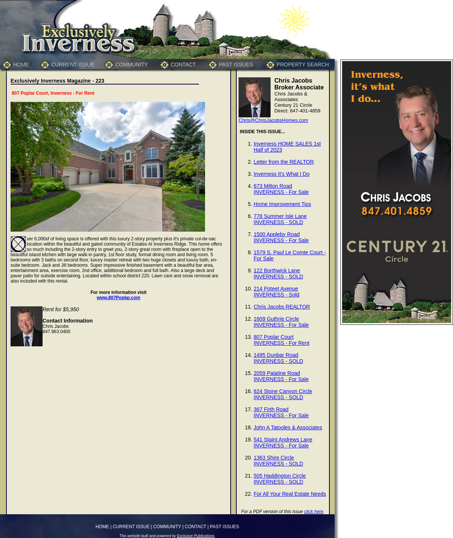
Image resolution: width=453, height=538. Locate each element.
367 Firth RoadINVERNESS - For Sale (281, 412)
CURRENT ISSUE (72, 64)
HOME (21, 64)
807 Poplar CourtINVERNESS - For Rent (281, 340)
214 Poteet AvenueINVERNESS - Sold (276, 292)
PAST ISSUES (236, 64)
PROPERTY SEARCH (303, 64)
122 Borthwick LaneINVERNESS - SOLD (278, 273)
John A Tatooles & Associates (288, 427)
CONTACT (183, 64)
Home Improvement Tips (282, 204)
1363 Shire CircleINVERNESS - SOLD (278, 461)
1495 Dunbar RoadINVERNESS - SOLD (278, 358)
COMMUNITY (131, 64)
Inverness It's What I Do (281, 174)
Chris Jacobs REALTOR (282, 307)
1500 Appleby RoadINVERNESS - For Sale (281, 237)
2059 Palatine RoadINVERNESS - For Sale (281, 376)
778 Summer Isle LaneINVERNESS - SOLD (280, 219)
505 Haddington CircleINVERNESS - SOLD (280, 479)
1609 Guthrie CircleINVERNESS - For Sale (281, 322)
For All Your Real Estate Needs (290, 494)
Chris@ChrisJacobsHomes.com (273, 120)
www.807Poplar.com (119, 297)
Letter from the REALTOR (284, 162)
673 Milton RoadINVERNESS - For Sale (281, 189)
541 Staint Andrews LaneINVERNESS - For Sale (283, 443)
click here (313, 511)
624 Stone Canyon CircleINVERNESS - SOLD (283, 394)
